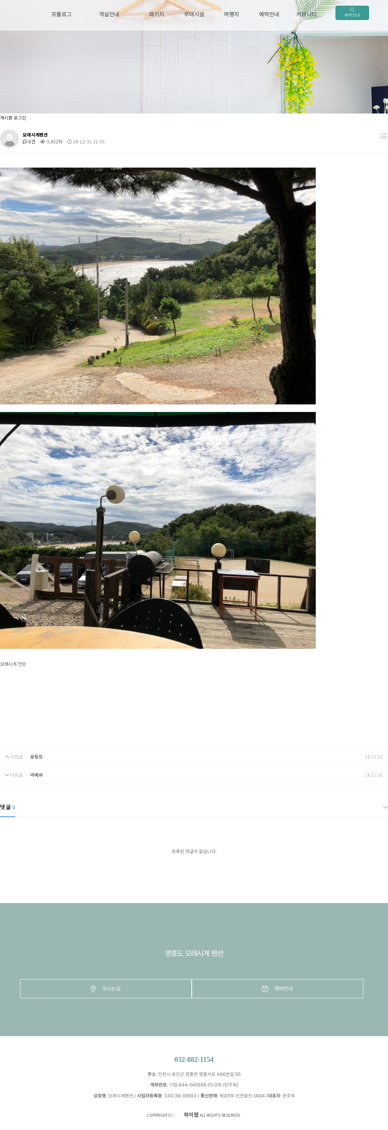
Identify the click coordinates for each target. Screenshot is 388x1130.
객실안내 (109, 14)
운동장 (36, 756)
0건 (29, 141)
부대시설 (194, 14)
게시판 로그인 (13, 117)
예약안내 (269, 14)
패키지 (157, 14)
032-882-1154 (194, 1059)
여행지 (231, 14)
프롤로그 (61, 14)
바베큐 (36, 774)
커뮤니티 (306, 14)
